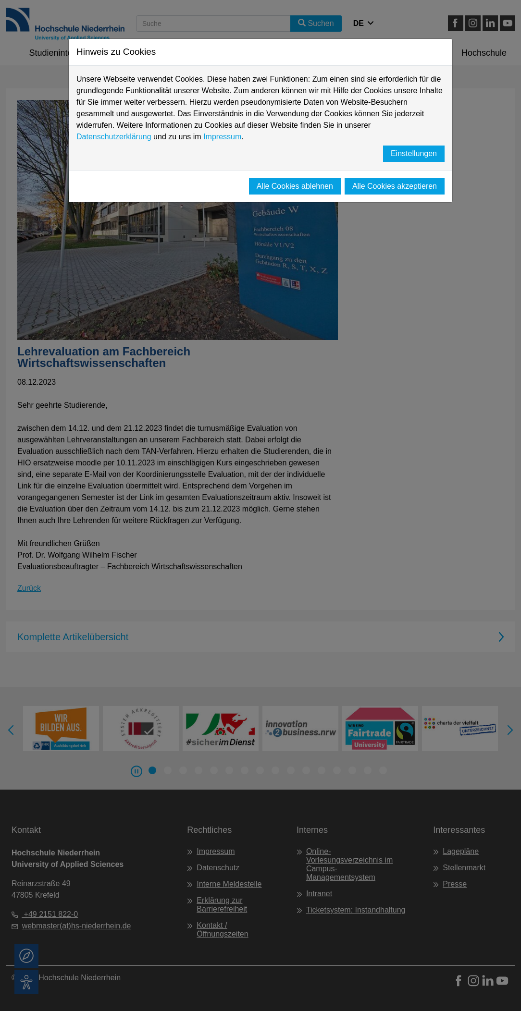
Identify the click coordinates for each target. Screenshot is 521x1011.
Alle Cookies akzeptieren (394, 186)
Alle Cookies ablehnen (295, 186)
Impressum (222, 137)
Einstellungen (414, 153)
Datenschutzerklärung (113, 137)
